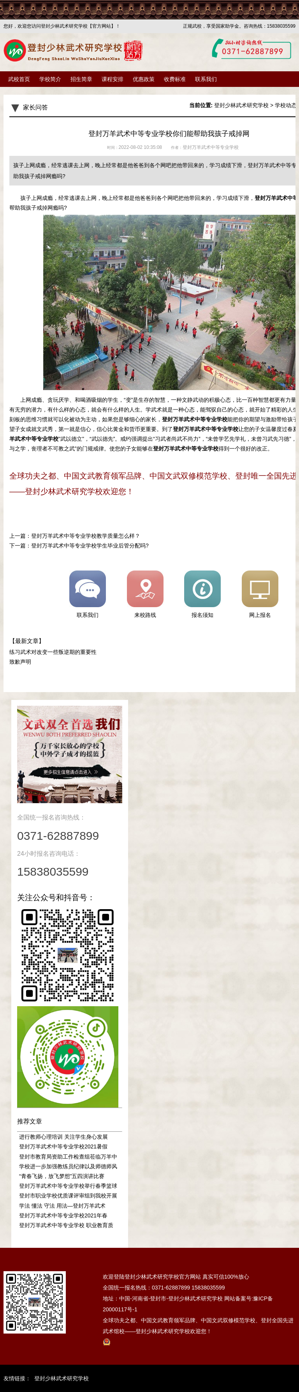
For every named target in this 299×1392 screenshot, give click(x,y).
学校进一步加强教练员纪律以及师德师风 (68, 1166)
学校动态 (286, 105)
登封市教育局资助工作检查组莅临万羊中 (68, 1157)
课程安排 (112, 79)
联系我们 (206, 79)
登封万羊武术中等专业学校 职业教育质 (66, 1225)
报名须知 (202, 594)
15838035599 (208, 1287)
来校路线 (145, 594)
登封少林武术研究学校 (241, 105)
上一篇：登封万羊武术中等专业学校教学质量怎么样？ (74, 536)
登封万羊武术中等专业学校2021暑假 (63, 1146)
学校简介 (50, 79)
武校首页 (19, 79)
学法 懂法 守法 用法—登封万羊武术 (62, 1206)
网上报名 (260, 594)
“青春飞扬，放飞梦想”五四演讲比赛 (61, 1176)
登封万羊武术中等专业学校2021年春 (63, 1215)
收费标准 (175, 79)
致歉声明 (20, 662)
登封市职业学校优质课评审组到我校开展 (68, 1195)
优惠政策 (144, 79)
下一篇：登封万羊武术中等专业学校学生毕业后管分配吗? (79, 545)
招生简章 (81, 79)
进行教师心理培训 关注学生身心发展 (63, 1137)
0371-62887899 (171, 1287)
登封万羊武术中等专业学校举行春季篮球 (68, 1186)
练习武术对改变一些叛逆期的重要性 (53, 652)
